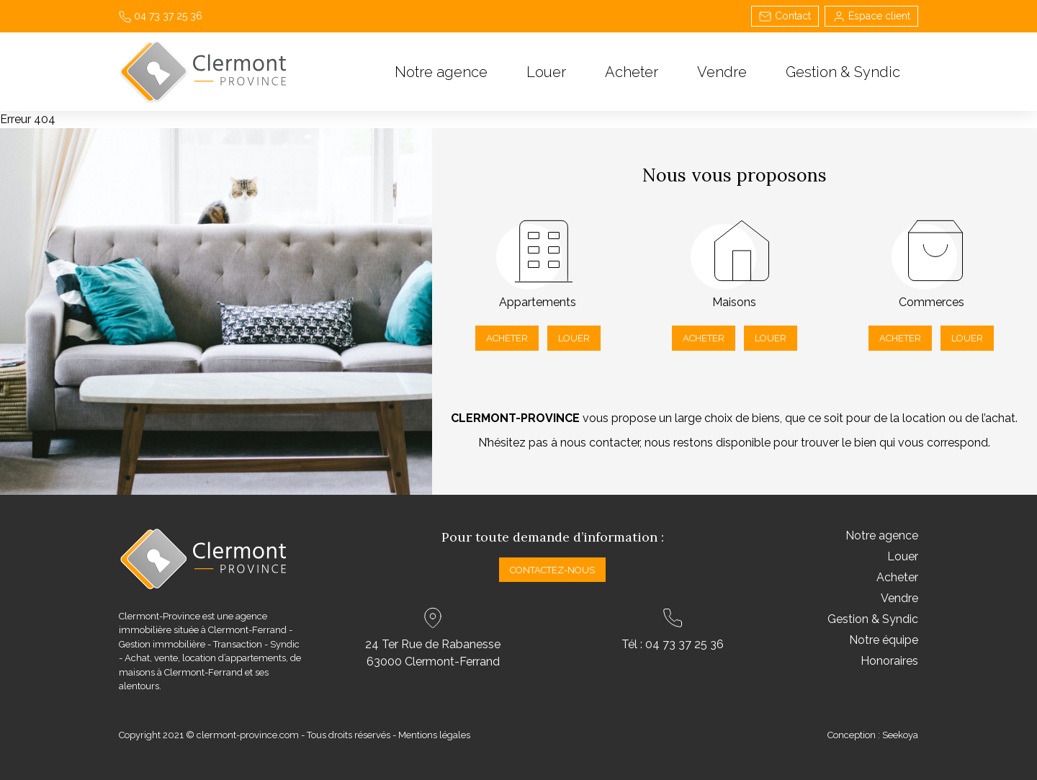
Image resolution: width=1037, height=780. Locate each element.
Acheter (631, 72)
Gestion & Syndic (843, 72)
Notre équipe (883, 640)
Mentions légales (434, 735)
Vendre (722, 72)
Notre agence (441, 72)
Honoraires (889, 661)
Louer (546, 72)
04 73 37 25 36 (160, 16)
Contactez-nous (552, 570)
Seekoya (900, 735)
